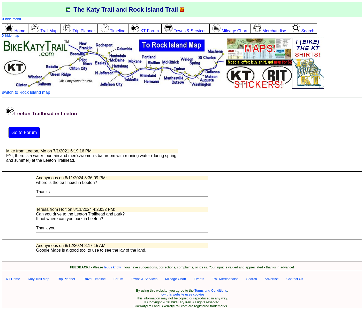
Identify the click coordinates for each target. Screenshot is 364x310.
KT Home (13, 279)
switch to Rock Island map (26, 92)
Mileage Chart (175, 279)
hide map (10, 35)
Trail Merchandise (225, 279)
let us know (112, 267)
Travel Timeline (94, 279)
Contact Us (294, 279)
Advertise (272, 279)
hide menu (11, 19)
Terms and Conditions (210, 290)
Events (199, 279)
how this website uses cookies (182, 294)
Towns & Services (144, 279)
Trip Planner (66, 279)
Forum (118, 279)
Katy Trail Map (38, 279)
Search (251, 279)
